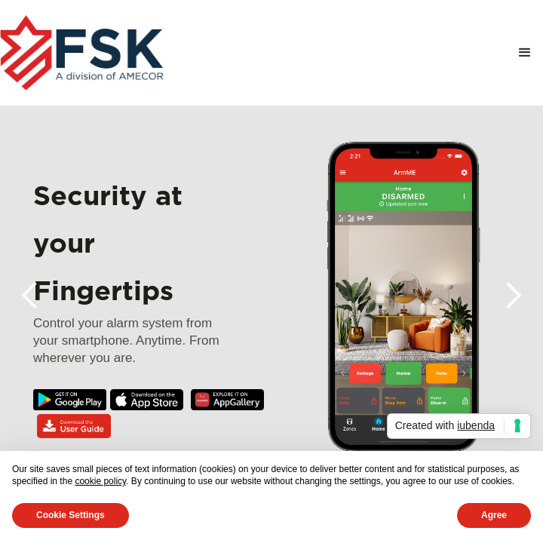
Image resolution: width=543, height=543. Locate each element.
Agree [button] (494, 515)
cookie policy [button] (100, 481)
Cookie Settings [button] (70, 515)
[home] (82, 52)
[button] (525, 53)
